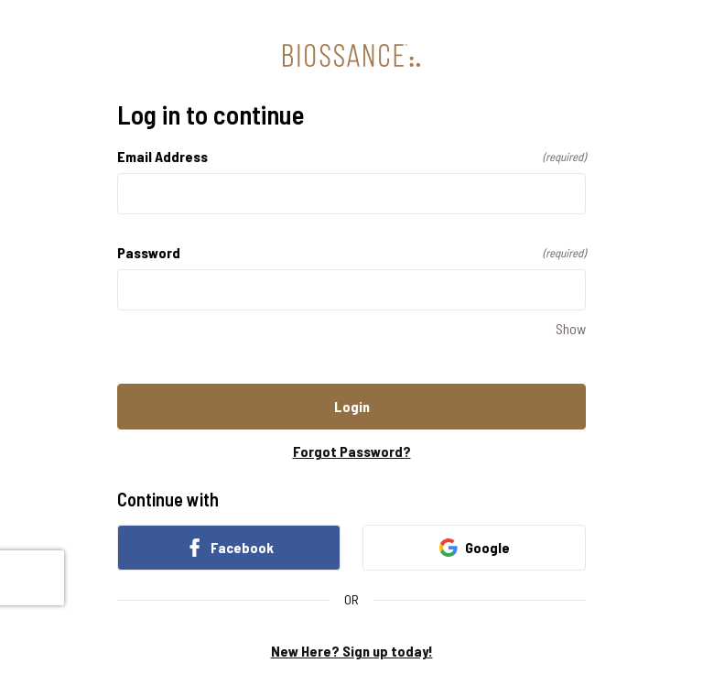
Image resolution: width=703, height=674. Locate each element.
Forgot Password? (352, 451)
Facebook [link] (229, 547)
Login (352, 406)
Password (351, 252)
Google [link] (474, 547)
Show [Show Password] (571, 328)
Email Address (351, 156)
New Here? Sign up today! (352, 650)
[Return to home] (351, 55)
